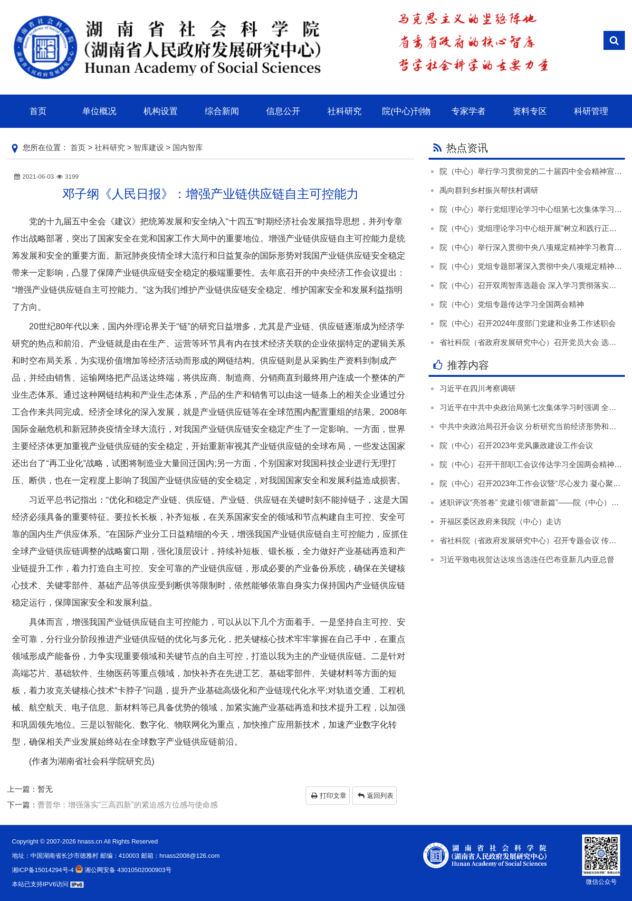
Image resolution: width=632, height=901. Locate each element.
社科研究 (110, 148)
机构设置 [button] (161, 111)
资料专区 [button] (530, 111)
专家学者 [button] (468, 111)
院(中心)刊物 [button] (406, 111)
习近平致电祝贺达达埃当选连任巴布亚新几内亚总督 (527, 560)
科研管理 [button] (591, 111)
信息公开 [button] (283, 111)
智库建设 (149, 148)
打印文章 (328, 795)
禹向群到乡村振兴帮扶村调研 (489, 190)
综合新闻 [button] (222, 111)
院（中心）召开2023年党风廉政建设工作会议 (517, 445)
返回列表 (375, 795)
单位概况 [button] (99, 111)
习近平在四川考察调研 (478, 388)
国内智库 (187, 148)
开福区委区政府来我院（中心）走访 (500, 522)
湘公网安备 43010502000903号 (123, 869)
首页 (78, 148)
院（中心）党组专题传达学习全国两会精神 (512, 304)
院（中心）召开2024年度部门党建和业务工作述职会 (528, 323)
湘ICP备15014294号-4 (43, 869)
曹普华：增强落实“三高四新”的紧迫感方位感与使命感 (128, 805)
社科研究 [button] (344, 111)
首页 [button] (38, 111)
